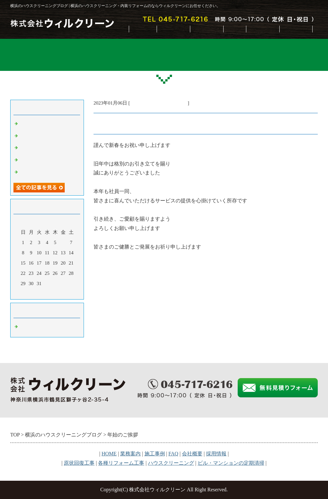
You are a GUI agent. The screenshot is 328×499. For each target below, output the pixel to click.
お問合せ (296, 29)
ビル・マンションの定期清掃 (231, 463)
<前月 (35, 292)
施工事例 (206, 29)
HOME (142, 29)
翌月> (59, 292)
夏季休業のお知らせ (41, 160)
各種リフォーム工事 (121, 463)
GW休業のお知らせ (41, 124)
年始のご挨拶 (34, 136)
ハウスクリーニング (171, 463)
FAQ (235, 29)
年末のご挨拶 (34, 148)
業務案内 (173, 29)
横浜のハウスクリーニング (159, 103)
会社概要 (262, 29)
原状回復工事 (79, 463)
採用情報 (216, 453)
